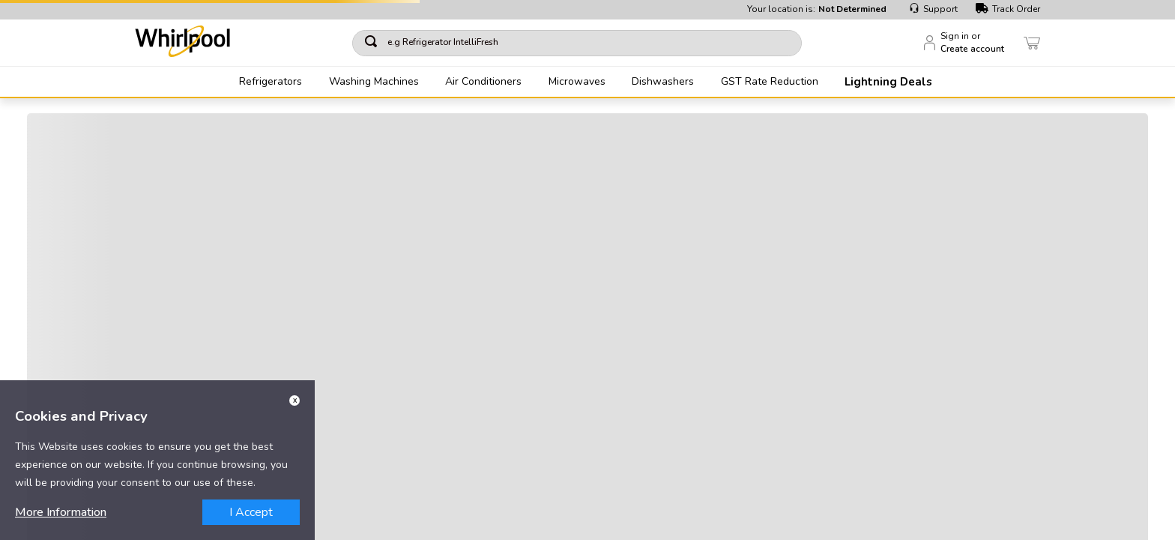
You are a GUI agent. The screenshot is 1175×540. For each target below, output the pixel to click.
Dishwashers (663, 81)
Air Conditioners (483, 81)
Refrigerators (270, 81)
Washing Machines (374, 81)
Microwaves (577, 81)
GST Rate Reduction (769, 81)
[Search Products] (805, 43)
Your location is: (816, 9)
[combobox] (602, 43)
